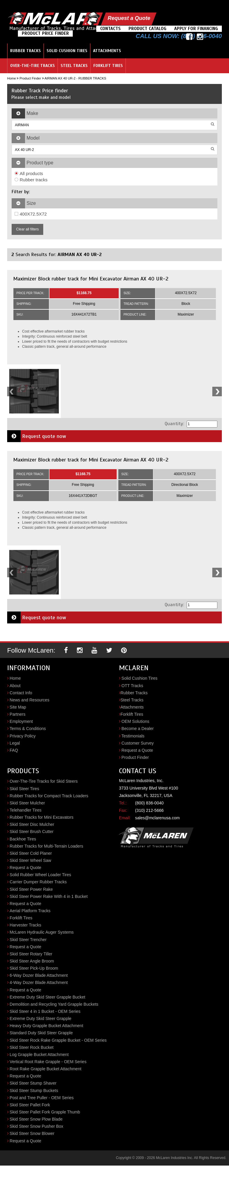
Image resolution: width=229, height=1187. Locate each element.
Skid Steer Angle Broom (32, 961)
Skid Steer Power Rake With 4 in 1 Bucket (48, 896)
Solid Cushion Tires (67, 50)
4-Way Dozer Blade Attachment (39, 982)
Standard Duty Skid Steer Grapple (41, 1032)
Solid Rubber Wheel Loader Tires (40, 874)
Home (11, 78)
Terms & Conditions (28, 728)
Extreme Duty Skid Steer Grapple (40, 1018)
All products (29, 173)
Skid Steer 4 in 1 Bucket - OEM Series (45, 1011)
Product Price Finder (45, 33)
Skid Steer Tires (24, 788)
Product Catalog (147, 28)
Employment (21, 721)
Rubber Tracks (25, 50)
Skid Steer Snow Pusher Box (36, 1126)
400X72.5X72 (31, 213)
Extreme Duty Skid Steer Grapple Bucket (47, 997)
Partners (17, 714)
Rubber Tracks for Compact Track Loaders (49, 795)
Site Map (18, 707)
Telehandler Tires (25, 810)
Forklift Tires (108, 65)
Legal (15, 743)
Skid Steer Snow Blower (32, 1133)
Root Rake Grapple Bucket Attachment (45, 1068)
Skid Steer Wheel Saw (30, 860)
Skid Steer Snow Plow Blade (36, 1119)
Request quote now (36, 436)
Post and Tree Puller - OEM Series (42, 1097)
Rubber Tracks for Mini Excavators (41, 817)
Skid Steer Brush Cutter (31, 831)
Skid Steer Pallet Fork (30, 1104)
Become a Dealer (137, 728)
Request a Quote (129, 18)
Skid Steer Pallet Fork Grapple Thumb (45, 1112)
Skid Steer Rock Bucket (31, 1047)
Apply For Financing (196, 28)
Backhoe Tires (23, 839)
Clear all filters (27, 229)
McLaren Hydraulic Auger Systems (42, 932)
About (15, 685)
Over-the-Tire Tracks (32, 65)
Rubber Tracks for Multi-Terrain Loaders (46, 846)
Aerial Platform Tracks (30, 910)
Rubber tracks (31, 179)
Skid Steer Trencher (28, 939)
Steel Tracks (74, 65)
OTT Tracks (132, 685)
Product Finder (30, 78)
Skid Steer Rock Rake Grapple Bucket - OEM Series (58, 1040)
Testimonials (132, 736)
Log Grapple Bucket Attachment (39, 1054)
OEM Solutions (135, 721)
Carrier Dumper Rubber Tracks (38, 881)
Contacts (110, 28)
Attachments (107, 50)
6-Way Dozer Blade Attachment (39, 975)
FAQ (14, 750)
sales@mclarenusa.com (157, 817)
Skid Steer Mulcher (27, 803)
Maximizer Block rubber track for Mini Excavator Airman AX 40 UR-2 (90, 278)
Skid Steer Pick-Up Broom (34, 968)
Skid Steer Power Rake (31, 889)
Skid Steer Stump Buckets (34, 1090)
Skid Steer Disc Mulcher (32, 824)
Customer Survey (137, 743)
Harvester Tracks (25, 925)
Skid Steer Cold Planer (31, 853)
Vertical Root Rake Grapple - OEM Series (48, 1061)
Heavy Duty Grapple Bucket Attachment (46, 1025)
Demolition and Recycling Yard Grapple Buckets (54, 1004)
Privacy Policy (22, 736)
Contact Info (21, 692)
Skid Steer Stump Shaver (33, 1083)
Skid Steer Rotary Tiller (31, 954)
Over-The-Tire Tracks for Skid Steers (44, 781)
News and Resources (29, 700)
